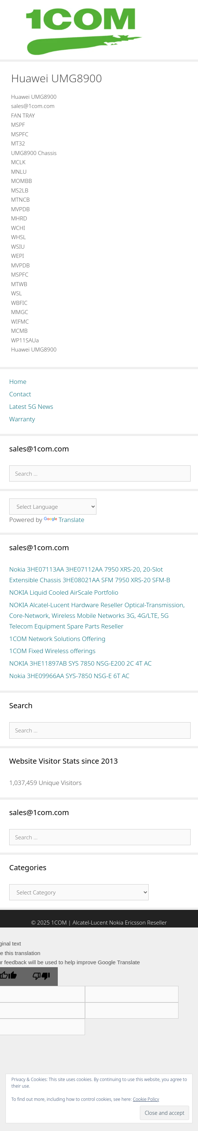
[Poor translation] (41, 976)
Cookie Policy (146, 1099)
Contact (20, 394)
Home (17, 381)
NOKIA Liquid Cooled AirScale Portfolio (64, 592)
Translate (64, 519)
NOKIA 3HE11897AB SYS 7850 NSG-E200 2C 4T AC (80, 663)
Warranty (22, 419)
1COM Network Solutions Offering (57, 638)
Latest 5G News (31, 406)
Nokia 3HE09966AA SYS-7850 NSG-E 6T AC (69, 675)
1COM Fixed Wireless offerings (52, 650)
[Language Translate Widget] (52, 506)
